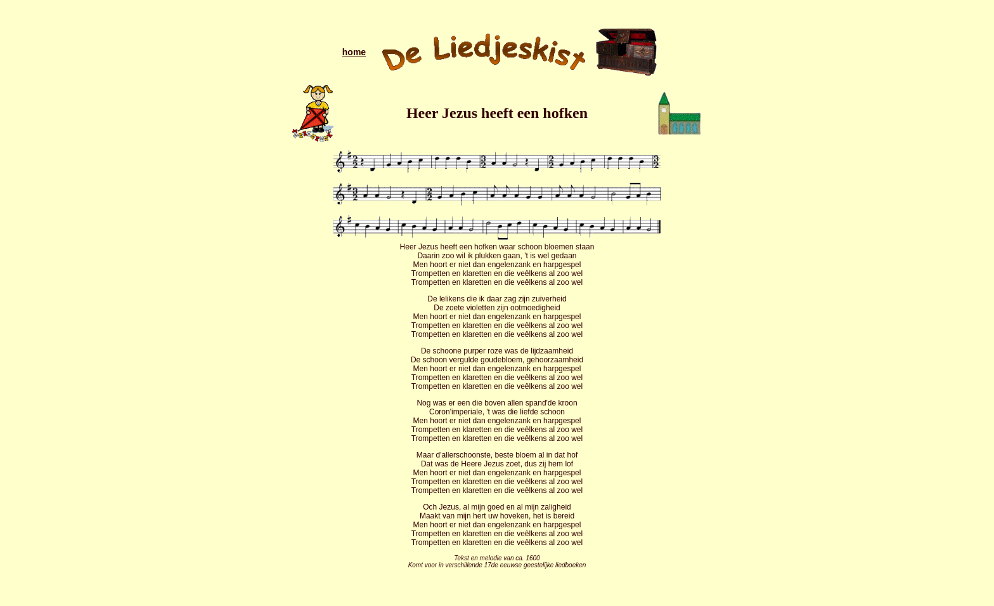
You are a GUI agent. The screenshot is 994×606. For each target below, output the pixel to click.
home (354, 52)
